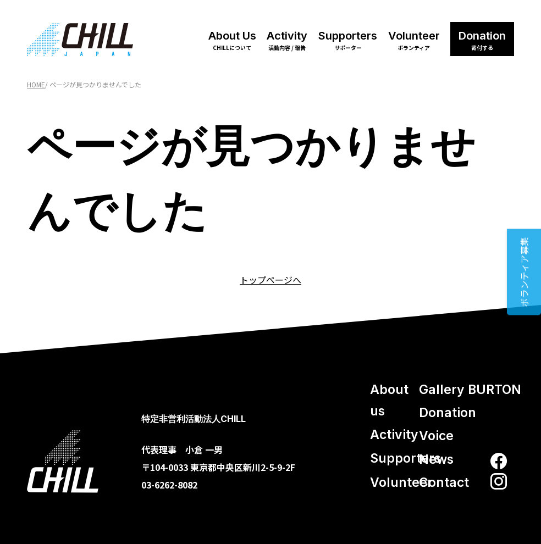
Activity (287, 40)
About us (389, 400)
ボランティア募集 (524, 272)
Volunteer (414, 40)
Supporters (347, 40)
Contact (444, 482)
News (436, 459)
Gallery (442, 389)
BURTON (494, 389)
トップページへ (270, 279)
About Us (232, 40)
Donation (482, 40)
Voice (436, 435)
